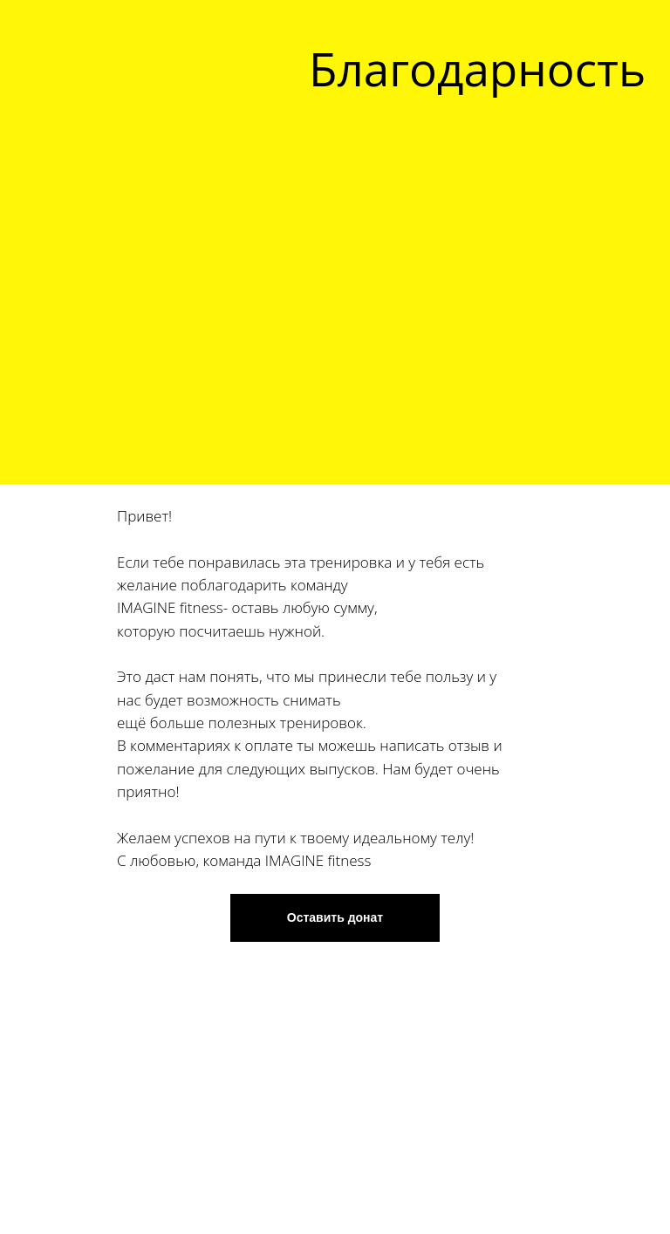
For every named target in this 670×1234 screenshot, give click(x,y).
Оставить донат (335, 917)
